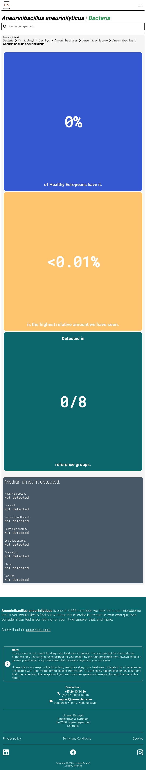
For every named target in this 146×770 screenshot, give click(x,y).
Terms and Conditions (77, 738)
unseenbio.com (38, 629)
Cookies (138, 738)
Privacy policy (12, 738)
